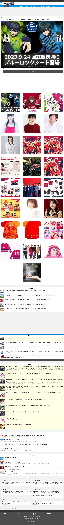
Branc (54, 6)
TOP (32, 510)
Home (7, 513)
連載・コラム (36, 6)
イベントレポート (13, 6)
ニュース (6, 6)
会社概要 (32, 516)
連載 (35, 499)
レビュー (27, 6)
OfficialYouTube (50, 513)
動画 (31, 6)
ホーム (2, 6)
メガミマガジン (49, 6)
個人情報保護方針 (37, 516)
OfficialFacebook (19, 513)
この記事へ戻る (32, 71)
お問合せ (25, 516)
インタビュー (21, 6)
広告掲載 (29, 516)
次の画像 (62, 71)
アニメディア (43, 6)
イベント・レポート (38, 480)
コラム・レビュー (38, 489)
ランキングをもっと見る (32, 360)
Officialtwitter (35, 513)
